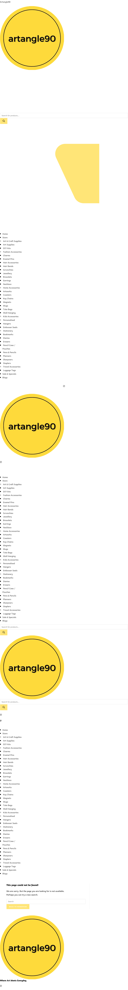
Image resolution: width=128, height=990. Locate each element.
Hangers (7, 323)
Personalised (9, 320)
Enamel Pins (8, 258)
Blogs (5, 377)
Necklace (7, 284)
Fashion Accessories (12, 251)
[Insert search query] (46, 901)
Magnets (7, 302)
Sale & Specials (9, 373)
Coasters (7, 294)
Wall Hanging (9, 312)
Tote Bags (7, 309)
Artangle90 (5, 1)
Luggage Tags (9, 370)
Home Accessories (11, 287)
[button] (64, 228)
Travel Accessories (11, 366)
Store (5, 237)
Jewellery (7, 273)
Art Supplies (8, 244)
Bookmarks (8, 334)
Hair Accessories (10, 262)
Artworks (7, 291)
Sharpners (8, 359)
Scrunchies (8, 269)
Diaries (6, 337)
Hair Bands (8, 266)
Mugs (5, 305)
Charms (6, 255)
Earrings (7, 280)
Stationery (8, 330)
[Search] (4, 121)
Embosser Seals (10, 327)
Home (5, 233)
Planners (7, 355)
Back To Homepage (18, 906)
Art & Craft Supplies (12, 241)
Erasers (6, 341)
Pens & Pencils (9, 352)
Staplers (7, 363)
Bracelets (7, 276)
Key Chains (8, 298)
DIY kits (7, 248)
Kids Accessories (10, 316)
